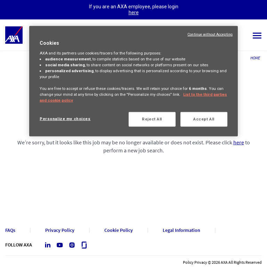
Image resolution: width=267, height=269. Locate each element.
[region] (133, 81)
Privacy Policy (59, 230)
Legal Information (181, 230)
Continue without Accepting (210, 34)
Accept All (204, 119)
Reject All (152, 119)
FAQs (10, 230)
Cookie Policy (118, 230)
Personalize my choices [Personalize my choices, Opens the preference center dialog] (65, 118)
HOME (255, 57)
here (134, 12)
